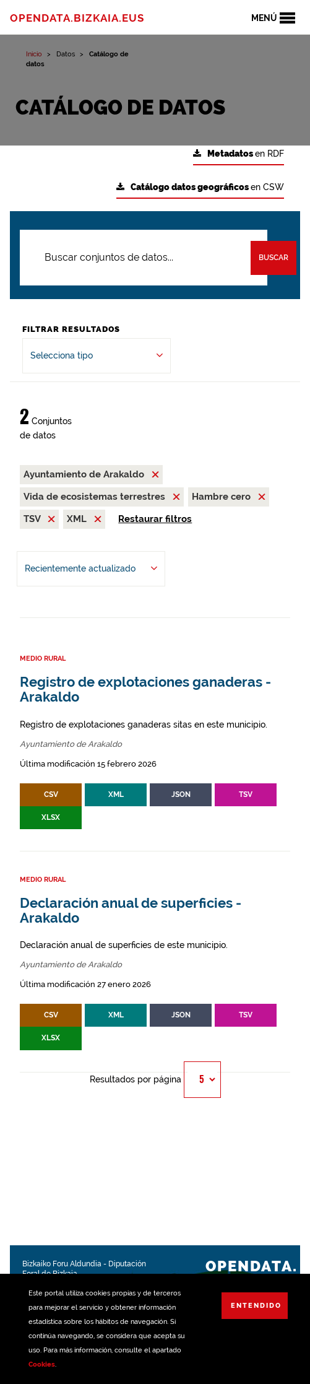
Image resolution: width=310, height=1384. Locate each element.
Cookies (41, 1364)
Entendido (256, 1306)
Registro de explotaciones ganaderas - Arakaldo (145, 689)
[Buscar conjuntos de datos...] (143, 257)
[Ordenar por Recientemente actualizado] (91, 568)
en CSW (200, 187)
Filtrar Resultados (71, 329)
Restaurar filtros (155, 518)
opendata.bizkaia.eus (77, 18)
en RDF (238, 154)
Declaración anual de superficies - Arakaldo (130, 910)
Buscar (273, 257)
